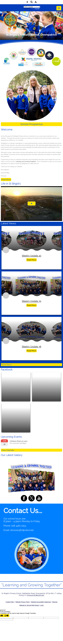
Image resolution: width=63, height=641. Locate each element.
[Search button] (31, 2)
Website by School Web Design (29, 605)
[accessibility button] (36, 2)
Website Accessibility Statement (41, 602)
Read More (6, 179)
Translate (35, 8)
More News (7, 365)
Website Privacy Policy (22, 602)
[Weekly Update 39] (31, 283)
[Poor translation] (6, 615)
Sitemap (54, 602)
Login (42, 605)
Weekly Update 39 (31, 301)
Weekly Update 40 (31, 255)
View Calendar (8, 450)
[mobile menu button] (58, 8)
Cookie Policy (10, 602)
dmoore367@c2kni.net (22, 530)
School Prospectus (31, 124)
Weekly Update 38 (31, 346)
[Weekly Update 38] (31, 329)
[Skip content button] (27, 2)
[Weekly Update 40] (31, 238)
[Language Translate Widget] (32, 7)
